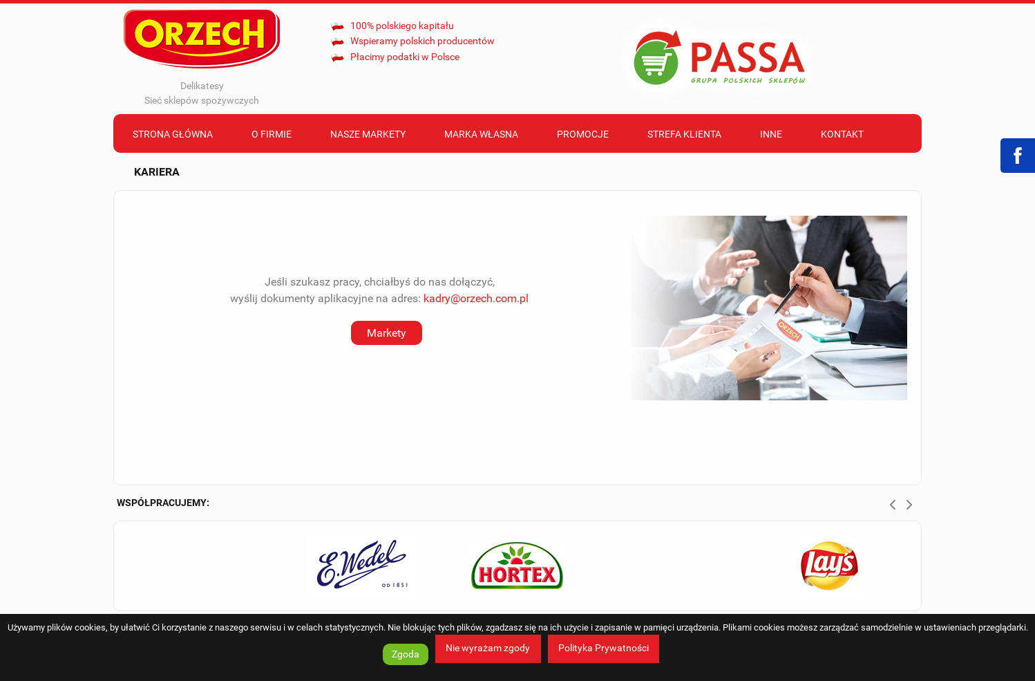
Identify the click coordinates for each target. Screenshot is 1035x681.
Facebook (1017, 155)
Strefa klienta (684, 134)
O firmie (271, 134)
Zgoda (405, 654)
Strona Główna (173, 134)
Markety (386, 332)
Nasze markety (368, 134)
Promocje (583, 134)
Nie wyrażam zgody (488, 648)
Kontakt (842, 134)
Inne (771, 134)
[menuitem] (172, 133)
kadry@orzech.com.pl (476, 298)
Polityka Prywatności (603, 648)
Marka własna (481, 134)
